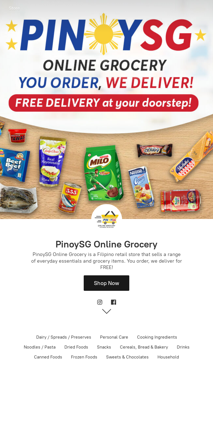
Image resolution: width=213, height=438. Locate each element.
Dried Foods (76, 347)
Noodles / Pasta (40, 347)
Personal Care (114, 337)
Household (168, 357)
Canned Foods (48, 357)
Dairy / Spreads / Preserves (63, 337)
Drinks (183, 347)
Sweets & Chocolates (127, 357)
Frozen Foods (84, 357)
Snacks (104, 347)
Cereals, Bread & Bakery (144, 347)
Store (14, 8)
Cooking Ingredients (157, 337)
